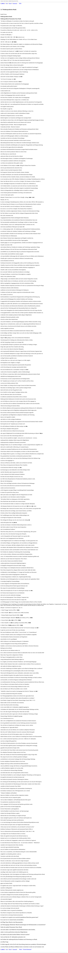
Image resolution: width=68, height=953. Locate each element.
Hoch (10, 3)
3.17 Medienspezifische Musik (8, 9)
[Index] (20, 949)
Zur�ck (2, 3)
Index (20, 3)
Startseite (15, 3)
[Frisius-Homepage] (27, 949)
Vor (7, 3)
